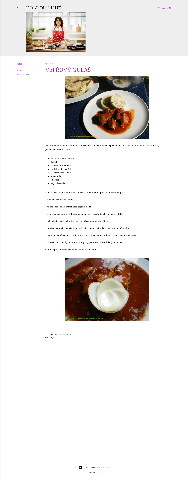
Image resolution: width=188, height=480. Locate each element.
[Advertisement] (94, 441)
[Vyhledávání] (164, 8)
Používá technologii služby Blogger (94, 467)
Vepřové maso (23, 74)
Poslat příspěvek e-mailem (61, 334)
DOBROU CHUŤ (43, 8)
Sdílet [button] (19, 64)
